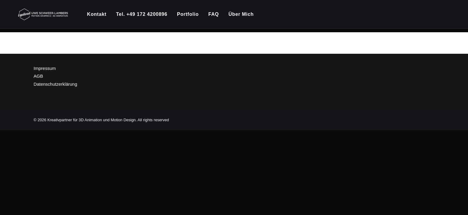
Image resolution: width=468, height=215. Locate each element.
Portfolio (190, 16)
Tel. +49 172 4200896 (144, 16)
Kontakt (99, 16)
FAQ (216, 16)
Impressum (45, 68)
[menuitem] (101, 16)
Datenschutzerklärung (55, 84)
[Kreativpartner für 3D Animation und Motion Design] (44, 16)
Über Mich (243, 16)
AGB (38, 76)
